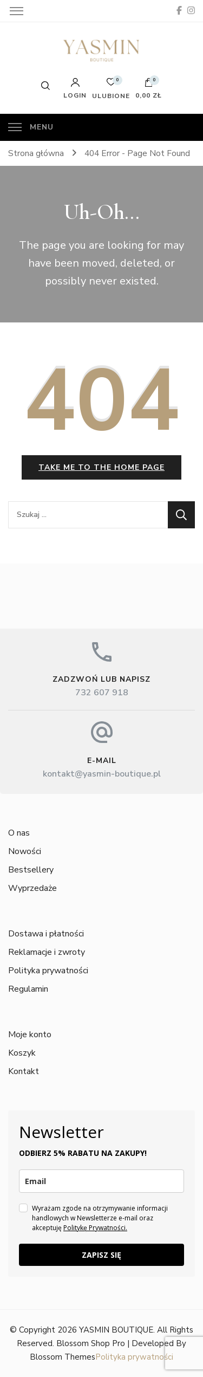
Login (75, 88)
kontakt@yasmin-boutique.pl (102, 774)
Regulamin (28, 989)
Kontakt (23, 1071)
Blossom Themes (62, 1357)
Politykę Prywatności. (95, 1227)
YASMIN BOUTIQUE (116, 1329)
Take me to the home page (101, 467)
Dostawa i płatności (46, 934)
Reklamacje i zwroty (46, 952)
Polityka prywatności (48, 971)
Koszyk (22, 1053)
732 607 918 (101, 693)
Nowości (24, 851)
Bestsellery (31, 870)
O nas (19, 833)
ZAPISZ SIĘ (101, 1255)
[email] (101, 1181)
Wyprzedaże (32, 888)
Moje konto (29, 1034)
